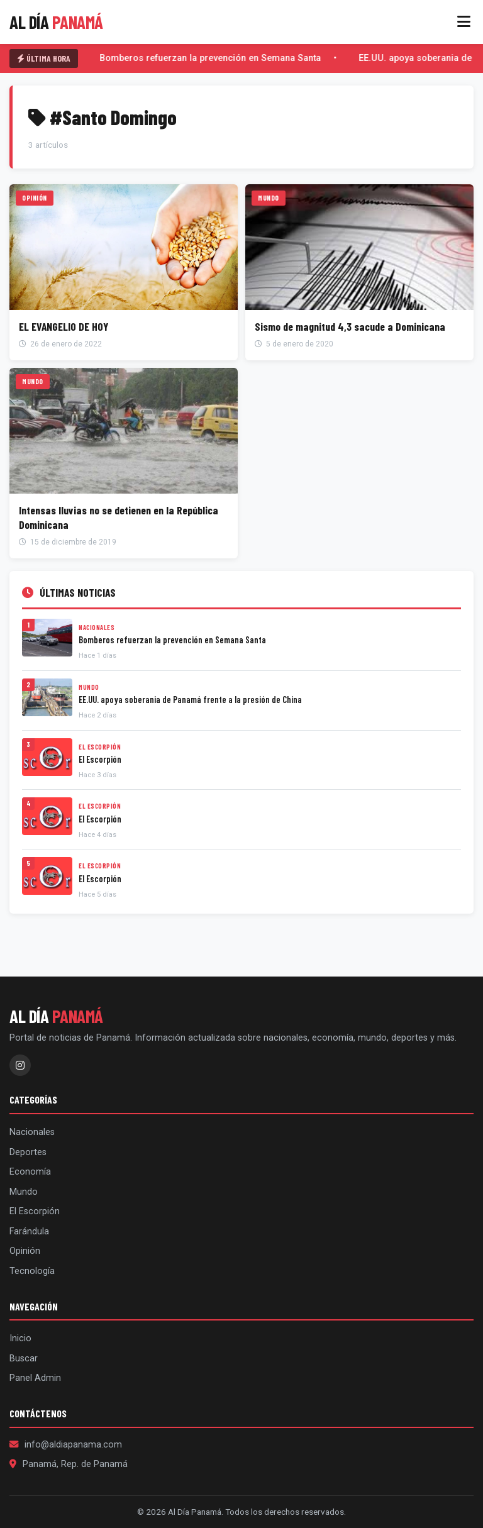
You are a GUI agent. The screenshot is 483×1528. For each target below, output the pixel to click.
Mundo (23, 1192)
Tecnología (32, 1271)
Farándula (29, 1231)
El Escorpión (34, 1211)
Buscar (23, 1358)
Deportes (28, 1152)
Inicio (20, 1338)
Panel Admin (35, 1378)
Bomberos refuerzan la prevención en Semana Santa (211, 58)
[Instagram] (20, 1065)
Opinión (24, 1251)
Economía (30, 1171)
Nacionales (32, 1132)
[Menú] (464, 22)
